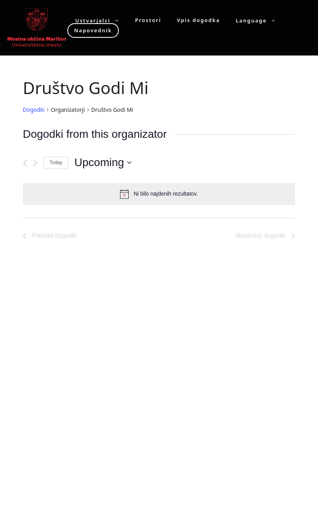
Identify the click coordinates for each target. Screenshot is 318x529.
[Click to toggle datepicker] (102, 162)
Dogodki (33, 109)
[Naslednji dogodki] (35, 163)
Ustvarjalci (101, 20)
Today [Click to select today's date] (56, 162)
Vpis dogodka (198, 20)
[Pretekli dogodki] (25, 163)
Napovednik (93, 30)
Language (260, 20)
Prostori (148, 20)
